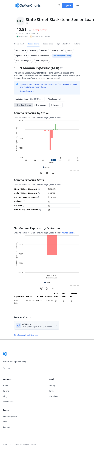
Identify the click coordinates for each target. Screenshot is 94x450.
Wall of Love (8, 401)
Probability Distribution (40, 56)
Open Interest (21, 51)
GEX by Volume (40, 105)
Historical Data (80, 44)
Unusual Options (42, 61)
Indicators (56, 105)
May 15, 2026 (17, 301)
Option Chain (48, 44)
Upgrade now (27, 91)
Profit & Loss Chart (16, 44)
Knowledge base (10, 416)
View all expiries (69, 233)
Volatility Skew (57, 51)
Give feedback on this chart (26, 335)
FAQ (5, 421)
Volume (33, 51)
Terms (51, 391)
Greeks (69, 51)
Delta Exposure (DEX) (23, 61)
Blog (5, 396)
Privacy (52, 385)
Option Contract (63, 44)
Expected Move (21, 56)
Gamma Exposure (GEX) (62, 56)
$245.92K (40, 300)
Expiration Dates (30, 99)
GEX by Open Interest (23, 105)
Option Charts (33, 44)
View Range (56, 99)
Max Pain (44, 51)
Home (5, 385)
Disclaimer (53, 396)
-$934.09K (49, 300)
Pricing (6, 391)
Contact (6, 427)
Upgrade (67, 5)
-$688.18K (30, 300)
